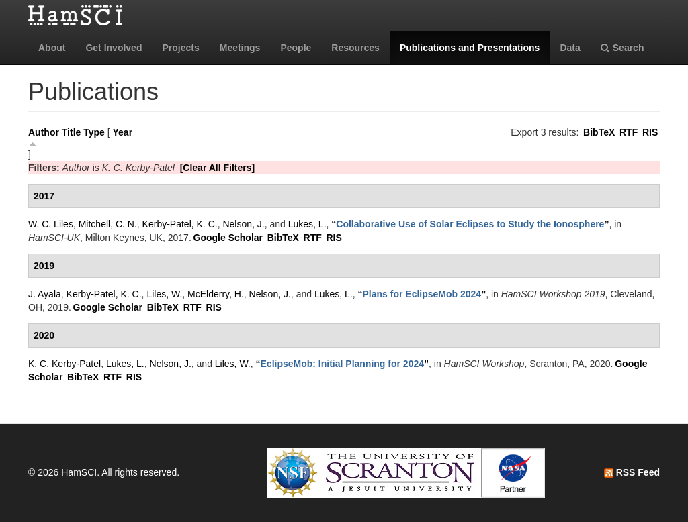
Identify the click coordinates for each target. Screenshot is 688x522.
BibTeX (599, 132)
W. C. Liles (50, 224)
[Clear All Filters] (217, 167)
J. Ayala (44, 294)
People (295, 47)
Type (94, 132)
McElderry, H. (215, 294)
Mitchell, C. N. (108, 224)
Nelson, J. (243, 224)
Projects (180, 47)
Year (123, 132)
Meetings (240, 47)
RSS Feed (632, 472)
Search (622, 47)
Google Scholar (228, 237)
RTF (628, 132)
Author (43, 132)
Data (570, 47)
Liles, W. (164, 294)
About (51, 47)
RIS (650, 132)
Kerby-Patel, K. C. (180, 224)
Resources (355, 47)
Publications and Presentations (470, 47)
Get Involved (113, 47)
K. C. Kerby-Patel (64, 363)
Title (71, 132)
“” (470, 224)
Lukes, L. (307, 224)
